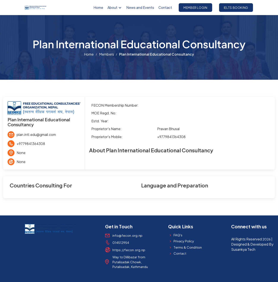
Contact (165, 7)
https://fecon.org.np (128, 250)
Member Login (195, 7)
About (114, 7)
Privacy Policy (184, 241)
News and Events (140, 7)
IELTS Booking (236, 7)
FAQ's (178, 235)
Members (106, 54)
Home (98, 7)
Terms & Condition (188, 247)
